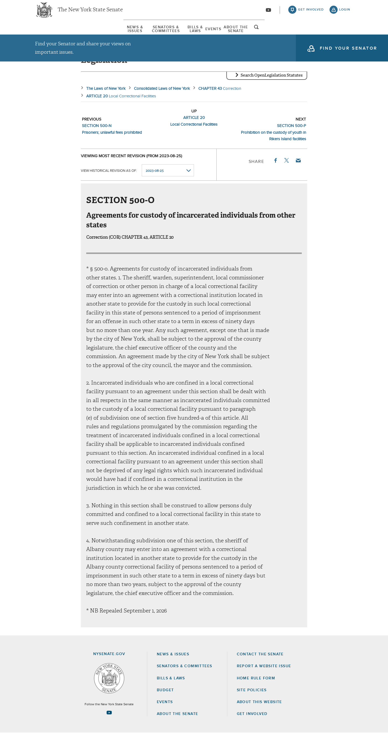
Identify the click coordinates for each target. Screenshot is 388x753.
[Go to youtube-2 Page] (109, 732)
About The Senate (300, 35)
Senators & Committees (123, 35)
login (344, 13)
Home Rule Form (256, 698)
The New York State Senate (90, 13)
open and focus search (345, 36)
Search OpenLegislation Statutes (272, 95)
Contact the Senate (260, 674)
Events (244, 35)
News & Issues (51, 35)
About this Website (259, 722)
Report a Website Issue (264, 687)
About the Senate (177, 734)
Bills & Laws (193, 35)
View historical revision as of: (109, 191)
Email (298, 180)
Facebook (275, 180)
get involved (311, 13)
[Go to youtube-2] (268, 14)
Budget (165, 710)
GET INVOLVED (252, 734)
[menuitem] (51, 34)
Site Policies (252, 710)
